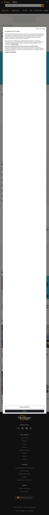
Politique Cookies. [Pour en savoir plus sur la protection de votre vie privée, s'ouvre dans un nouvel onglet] (15, 44)
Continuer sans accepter (40, 28)
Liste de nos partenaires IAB (10, 52)
